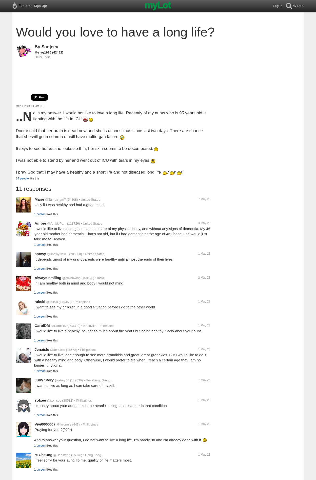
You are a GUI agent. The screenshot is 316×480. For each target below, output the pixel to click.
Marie (39, 199)
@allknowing (71, 278)
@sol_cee (54, 400)
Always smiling (48, 278)
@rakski (52, 302)
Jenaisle (42, 349)
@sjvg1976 (43, 52)
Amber (40, 223)
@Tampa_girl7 (55, 199)
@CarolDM (58, 326)
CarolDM (42, 325)
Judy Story (44, 380)
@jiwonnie (64, 424)
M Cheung (44, 455)
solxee (40, 400)
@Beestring (61, 455)
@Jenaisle (57, 350)
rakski (40, 302)
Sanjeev (49, 46)
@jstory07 (62, 380)
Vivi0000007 (45, 424)
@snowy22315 (57, 254)
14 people (22, 178)
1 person (40, 214)
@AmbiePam (56, 223)
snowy (40, 254)
